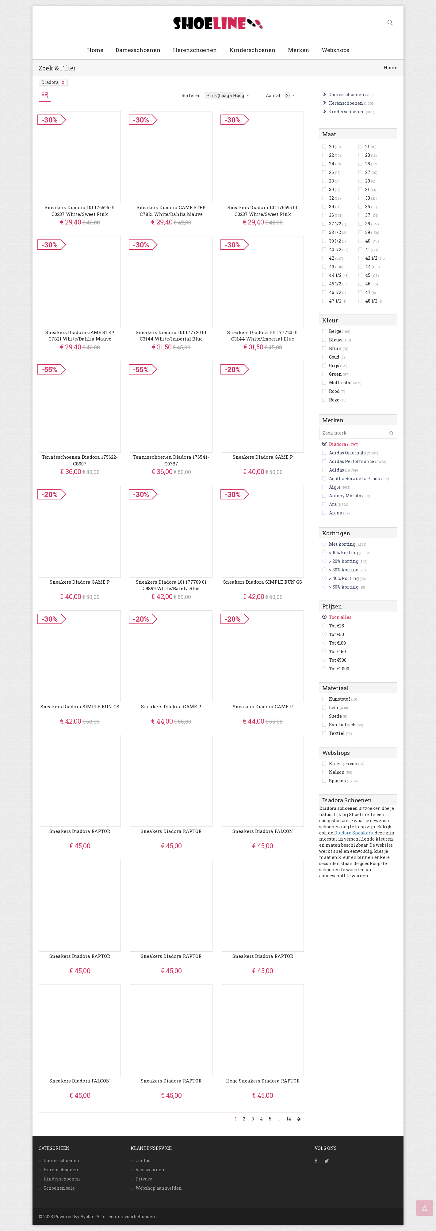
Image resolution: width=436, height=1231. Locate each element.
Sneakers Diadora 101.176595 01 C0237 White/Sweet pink (80, 210)
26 (335, 172)
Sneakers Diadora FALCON (262, 831)
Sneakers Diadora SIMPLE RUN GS (262, 582)
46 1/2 (337, 292)
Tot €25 (336, 626)
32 (335, 198)
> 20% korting (343, 561)
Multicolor (345, 383)
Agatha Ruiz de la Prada (354, 478)
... (278, 1119)
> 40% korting (344, 578)
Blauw (340, 340)
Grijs (338, 365)
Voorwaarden (150, 1170)
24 (335, 164)
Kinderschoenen (252, 50)
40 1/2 (339, 249)
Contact (144, 1160)
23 (371, 155)
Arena (335, 513)
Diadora (53, 82)
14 (288, 1119)
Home (95, 50)
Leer (338, 707)
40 (372, 241)
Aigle (335, 487)
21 (371, 146)
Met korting (342, 544)
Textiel (340, 733)
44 (372, 266)
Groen (339, 374)
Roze (337, 400)
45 (372, 275)
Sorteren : (216, 95)
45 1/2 (338, 284)
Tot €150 (337, 651)
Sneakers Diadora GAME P (263, 457)
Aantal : (281, 95)
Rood (337, 391)
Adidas (336, 470)
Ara (333, 504)
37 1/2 (337, 224)
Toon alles (340, 617)
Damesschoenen (138, 50)
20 (335, 146)
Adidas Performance (351, 461)
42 (336, 258)
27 (371, 172)
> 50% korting (343, 587)
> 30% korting (343, 570)
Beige (339, 331)
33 (371, 198)
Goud (337, 357)
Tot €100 (337, 643)
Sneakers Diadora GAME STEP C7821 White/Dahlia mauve (171, 210)
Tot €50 (336, 634)
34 (335, 206)
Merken (298, 50)
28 (335, 181)
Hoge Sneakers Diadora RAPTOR (263, 1081)
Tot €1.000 (339, 669)
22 (335, 155)
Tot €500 (337, 660)
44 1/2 (339, 275)
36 (335, 215)
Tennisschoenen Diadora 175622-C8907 (80, 460)
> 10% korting (343, 552)
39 (372, 232)
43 (336, 266)
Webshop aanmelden (159, 1188)
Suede (338, 716)
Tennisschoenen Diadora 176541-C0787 (171, 460)
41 (371, 249)
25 (371, 164)
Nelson (340, 772)
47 (370, 292)
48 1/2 (373, 301)
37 (371, 215)
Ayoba (86, 1216)
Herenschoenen (195, 50)
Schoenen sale (59, 1188)
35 (371, 206)
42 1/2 (375, 258)
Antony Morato (345, 496)
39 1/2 (337, 241)
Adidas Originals (347, 453)
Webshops (335, 50)
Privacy (144, 1179)
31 (370, 189)
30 (335, 189)
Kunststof (343, 699)
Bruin (339, 348)
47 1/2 (337, 301)
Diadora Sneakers (353, 833)
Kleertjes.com (347, 763)
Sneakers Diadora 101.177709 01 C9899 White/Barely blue (171, 585)
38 (372, 224)
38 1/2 (337, 232)
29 (370, 181)
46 (371, 284)
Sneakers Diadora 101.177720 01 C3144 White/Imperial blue (171, 335)
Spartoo (343, 781)
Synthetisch (346, 725)
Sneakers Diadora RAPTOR (79, 831)
